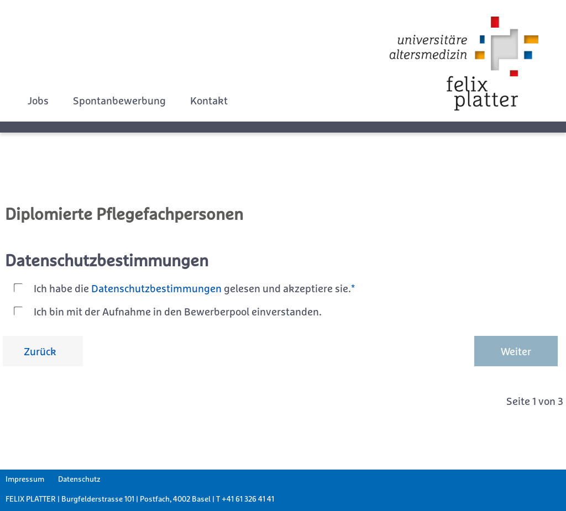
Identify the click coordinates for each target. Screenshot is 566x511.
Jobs (38, 100)
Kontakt (209, 100)
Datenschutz (79, 479)
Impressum (25, 479)
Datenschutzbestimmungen (156, 288)
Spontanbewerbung (119, 100)
